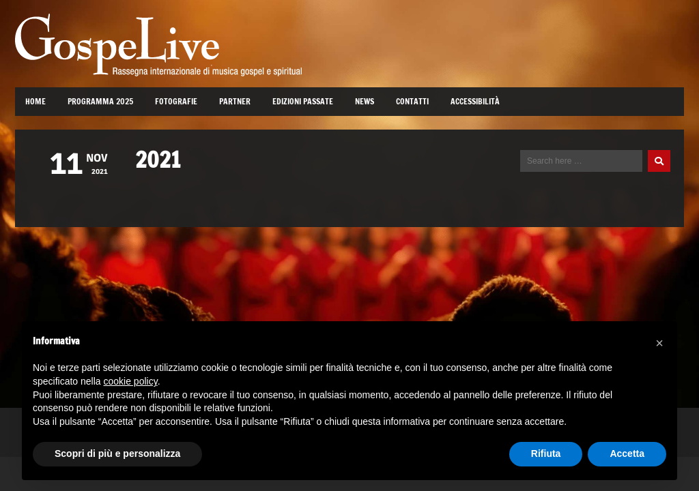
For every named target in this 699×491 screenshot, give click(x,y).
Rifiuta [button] (546, 453)
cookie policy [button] (131, 381)
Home (35, 101)
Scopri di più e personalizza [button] (117, 453)
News (364, 101)
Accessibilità (475, 101)
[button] (659, 343)
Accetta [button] (627, 453)
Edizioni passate (302, 101)
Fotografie (176, 101)
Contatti (412, 101)
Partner (235, 101)
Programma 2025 (100, 101)
